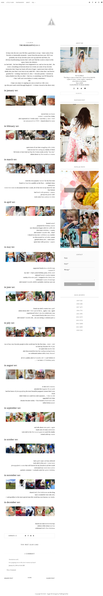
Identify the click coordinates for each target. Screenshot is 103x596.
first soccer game (37, 432)
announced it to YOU (32, 121)
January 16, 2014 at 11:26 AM (17, 565)
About (28, 2)
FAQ (33, 2)
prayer (53, 403)
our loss (52, 526)
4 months (29, 282)
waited (40, 116)
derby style (51, 273)
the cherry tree (50, 277)
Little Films (10, 2)
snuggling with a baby (48, 147)
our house (52, 114)
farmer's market (45, 275)
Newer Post (8, 578)
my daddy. (51, 497)
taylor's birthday (50, 470)
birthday (46, 230)
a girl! (53, 308)
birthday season (50, 225)
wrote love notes (9, 187)
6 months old (39, 358)
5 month (27, 318)
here (49, 118)
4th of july (51, 346)
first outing (38, 150)
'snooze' (41, 181)
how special (34, 311)
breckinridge (51, 523)
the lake (52, 349)
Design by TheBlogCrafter (60, 594)
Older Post (50, 578)
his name (52, 121)
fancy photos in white (48, 197)
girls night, (40, 461)
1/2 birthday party (49, 360)
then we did (51, 396)
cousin (53, 434)
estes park (34, 277)
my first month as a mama (47, 154)
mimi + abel (51, 344)
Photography (20, 2)
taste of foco (51, 315)
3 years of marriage (49, 280)
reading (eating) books (47, 351)
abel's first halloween (40, 492)
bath (50, 398)
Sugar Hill (49, 594)
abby (53, 495)
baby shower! (50, 353)
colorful (49, 268)
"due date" (51, 152)
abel (44, 239)
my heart (26, 183)
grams (49, 194)
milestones (51, 430)
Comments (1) (12, 535)
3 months (44, 232)
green (53, 185)
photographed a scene (18, 465)
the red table (46, 237)
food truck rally (50, 400)
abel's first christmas (48, 528)
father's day (38, 313)
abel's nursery (50, 386)
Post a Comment (11, 570)
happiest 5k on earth (48, 389)
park (44, 463)
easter (52, 223)
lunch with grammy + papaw (46, 192)
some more (51, 463)
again (53, 427)
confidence (43, 235)
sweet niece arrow (49, 468)
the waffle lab (50, 228)
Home (2, 2)
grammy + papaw (49, 242)
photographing (20, 391)
